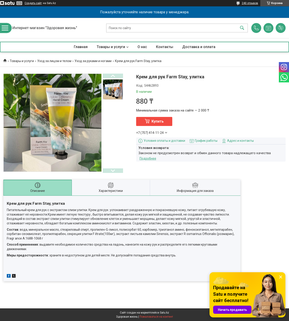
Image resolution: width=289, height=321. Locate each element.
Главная (81, 47)
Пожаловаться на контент (156, 316)
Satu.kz (164, 312)
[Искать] (242, 28)
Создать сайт (33, 3)
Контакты (164, 47)
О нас (142, 47)
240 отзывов (250, 3)
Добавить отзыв (281, 28)
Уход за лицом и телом (54, 61)
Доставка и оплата (198, 47)
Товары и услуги (111, 47)
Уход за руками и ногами (93, 61)
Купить (157, 121)
